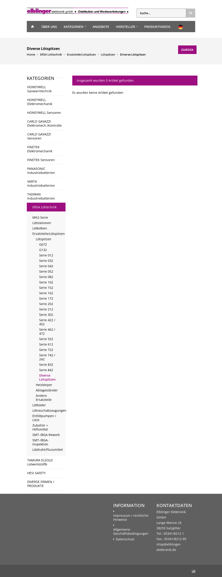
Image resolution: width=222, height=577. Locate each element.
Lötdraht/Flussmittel (47, 449)
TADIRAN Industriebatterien (41, 196)
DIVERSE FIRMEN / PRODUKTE (40, 484)
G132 (43, 250)
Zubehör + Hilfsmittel (40, 427)
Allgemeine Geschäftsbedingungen (130, 532)
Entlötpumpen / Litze (44, 418)
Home (32, 26)
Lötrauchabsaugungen (49, 410)
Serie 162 (46, 293)
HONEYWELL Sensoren (44, 112)
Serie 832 (46, 364)
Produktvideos (157, 27)
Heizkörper (44, 385)
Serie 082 (46, 277)
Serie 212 (46, 309)
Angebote (101, 27)
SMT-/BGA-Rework (46, 435)
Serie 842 (46, 370)
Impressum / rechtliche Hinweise (130, 518)
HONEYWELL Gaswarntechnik (39, 89)
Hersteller (125, 27)
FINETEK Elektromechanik (39, 149)
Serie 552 (46, 339)
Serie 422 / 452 (47, 322)
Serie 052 (46, 271)
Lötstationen (41, 223)
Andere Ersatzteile (44, 397)
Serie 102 (46, 282)
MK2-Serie (40, 217)
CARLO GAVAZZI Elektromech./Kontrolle (44, 123)
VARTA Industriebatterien (41, 183)
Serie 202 (46, 304)
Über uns (49, 27)
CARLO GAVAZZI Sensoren (39, 136)
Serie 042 (46, 266)
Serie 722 (46, 350)
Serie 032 (46, 260)
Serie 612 (46, 344)
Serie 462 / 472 (47, 331)
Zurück (187, 50)
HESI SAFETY (36, 473)
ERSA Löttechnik (51, 54)
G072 (43, 244)
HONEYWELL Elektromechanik (39, 102)
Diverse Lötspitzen (133, 54)
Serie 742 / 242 (47, 357)
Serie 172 (46, 298)
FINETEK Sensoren (41, 160)
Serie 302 (46, 314)
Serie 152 (46, 287)
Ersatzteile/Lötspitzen (81, 54)
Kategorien (73, 27)
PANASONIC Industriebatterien (41, 170)
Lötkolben (39, 228)
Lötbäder (39, 405)
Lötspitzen (108, 54)
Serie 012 (46, 255)
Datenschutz (125, 539)
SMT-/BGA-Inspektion (40, 442)
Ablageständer (47, 390)
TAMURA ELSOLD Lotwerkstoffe (40, 462)
